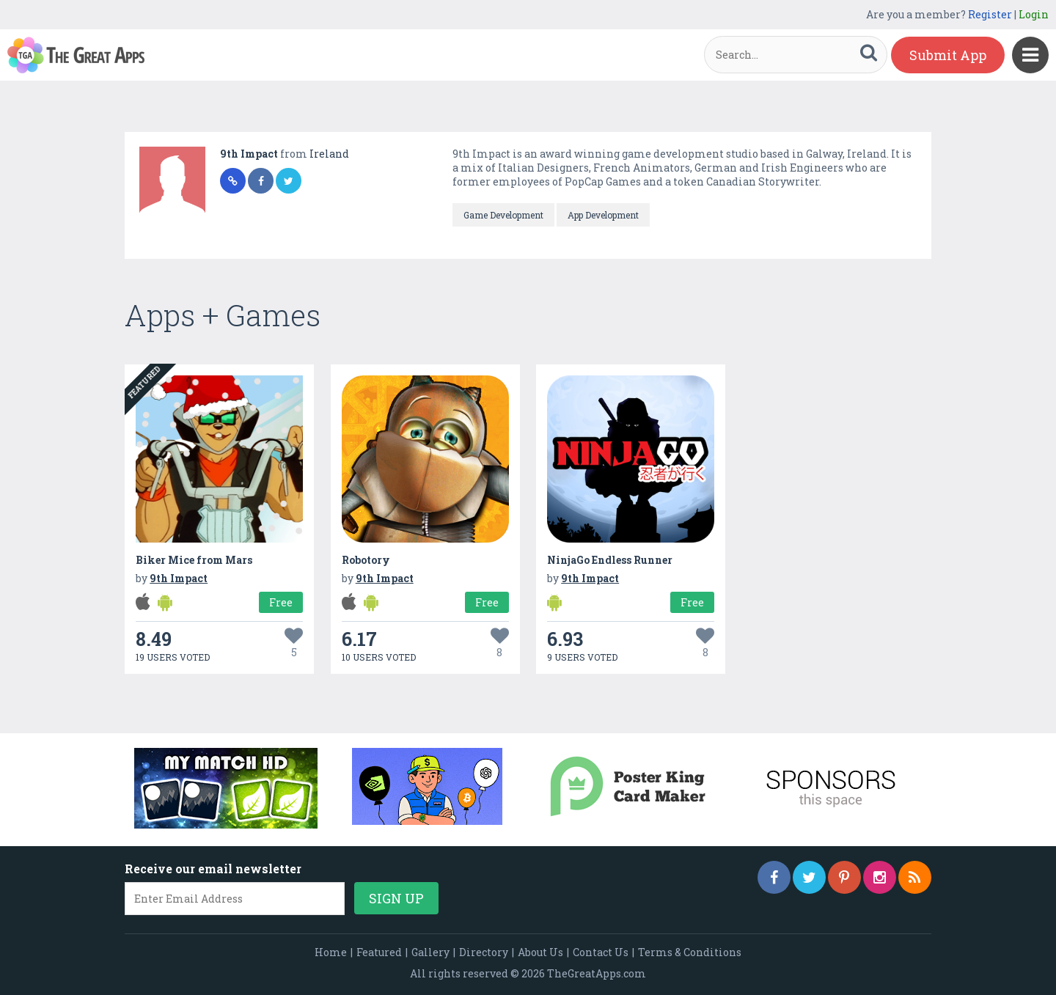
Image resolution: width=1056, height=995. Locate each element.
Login (1034, 14)
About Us (540, 952)
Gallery (430, 952)
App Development (603, 215)
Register (990, 14)
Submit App (947, 55)
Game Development (503, 215)
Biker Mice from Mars (194, 560)
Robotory (366, 560)
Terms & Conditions (689, 952)
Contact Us (600, 952)
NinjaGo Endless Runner (609, 560)
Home (331, 952)
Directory (483, 952)
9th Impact (250, 154)
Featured (379, 952)
